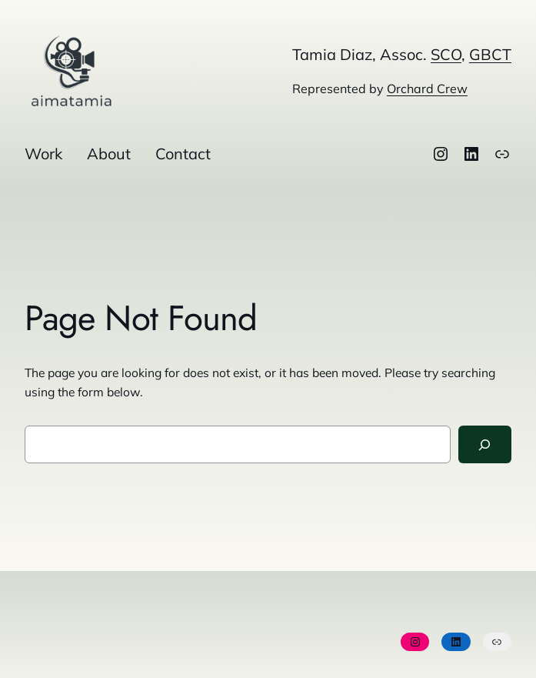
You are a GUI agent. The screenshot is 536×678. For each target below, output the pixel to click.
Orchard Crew (427, 88)
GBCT (490, 54)
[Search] (485, 444)
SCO (446, 54)
